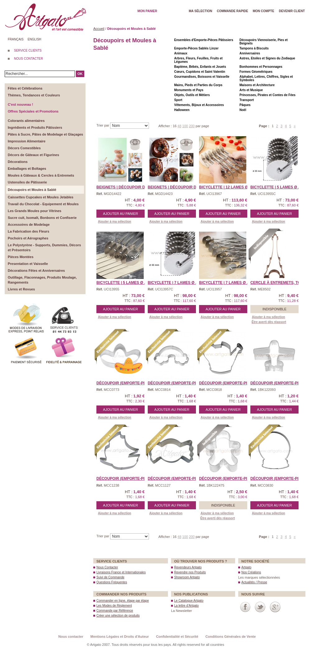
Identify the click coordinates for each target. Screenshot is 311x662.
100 (185, 126)
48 (179, 126)
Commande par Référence (114, 610)
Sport (178, 100)
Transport (246, 100)
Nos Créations (251, 572)
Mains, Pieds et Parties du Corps (198, 85)
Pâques (245, 105)
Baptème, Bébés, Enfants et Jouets (200, 66)
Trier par (103, 125)
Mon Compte (263, 11)
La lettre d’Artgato (186, 605)
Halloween (181, 110)
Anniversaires (249, 53)
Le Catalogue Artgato (188, 600)
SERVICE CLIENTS (28, 50)
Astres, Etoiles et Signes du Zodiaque (267, 58)
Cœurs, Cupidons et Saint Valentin (199, 71)
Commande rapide (232, 11)
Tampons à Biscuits (254, 48)
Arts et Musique (251, 90)
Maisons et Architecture (257, 85)
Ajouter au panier (120, 213)
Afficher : (165, 126)
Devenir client (292, 11)
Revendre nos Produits (190, 572)
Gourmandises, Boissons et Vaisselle (201, 76)
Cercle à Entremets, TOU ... (279, 282)
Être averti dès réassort (269, 322)
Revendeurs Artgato (188, 567)
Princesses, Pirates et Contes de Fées (267, 95)
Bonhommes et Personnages (260, 66)
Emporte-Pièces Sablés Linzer (196, 48)
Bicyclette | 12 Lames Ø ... (225, 187)
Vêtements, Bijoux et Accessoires (199, 105)
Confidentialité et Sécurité (177, 636)
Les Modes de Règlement (114, 605)
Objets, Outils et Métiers (192, 95)
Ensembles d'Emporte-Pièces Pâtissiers (203, 40)
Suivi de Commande (110, 577)
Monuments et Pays (188, 90)
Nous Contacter (107, 567)
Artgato (246, 567)
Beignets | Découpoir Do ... (124, 187)
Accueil (98, 28)
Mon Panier (147, 11)
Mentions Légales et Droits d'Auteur (120, 636)
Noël (242, 110)
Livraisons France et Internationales (121, 572)
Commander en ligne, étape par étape (122, 600)
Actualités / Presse (254, 582)
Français (16, 39)
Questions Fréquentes (111, 582)
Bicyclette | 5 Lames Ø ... (275, 187)
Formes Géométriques (255, 71)
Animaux (180, 53)
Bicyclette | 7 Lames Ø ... (173, 282)
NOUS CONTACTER (28, 58)
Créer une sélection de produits (118, 615)
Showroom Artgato (187, 577)
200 (192, 126)
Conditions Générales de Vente (230, 636)
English (34, 39)
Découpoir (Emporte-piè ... (277, 383)
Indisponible (274, 309)
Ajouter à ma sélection (114, 221)
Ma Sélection (200, 11)
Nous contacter (70, 636)
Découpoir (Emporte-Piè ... (123, 383)
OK (80, 74)
